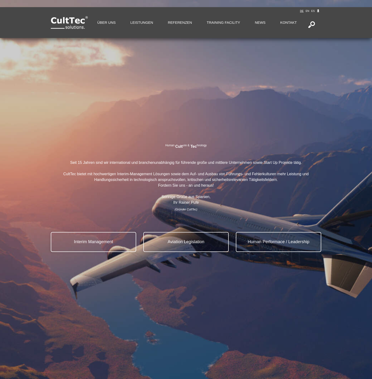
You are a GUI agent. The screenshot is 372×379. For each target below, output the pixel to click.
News (260, 22)
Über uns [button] (106, 22)
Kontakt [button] (288, 22)
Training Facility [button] (223, 22)
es (313, 10)
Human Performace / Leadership (278, 241)
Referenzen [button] (180, 22)
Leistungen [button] (141, 22)
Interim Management (93, 241)
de (301, 10)
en (307, 10)
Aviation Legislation (186, 241)
